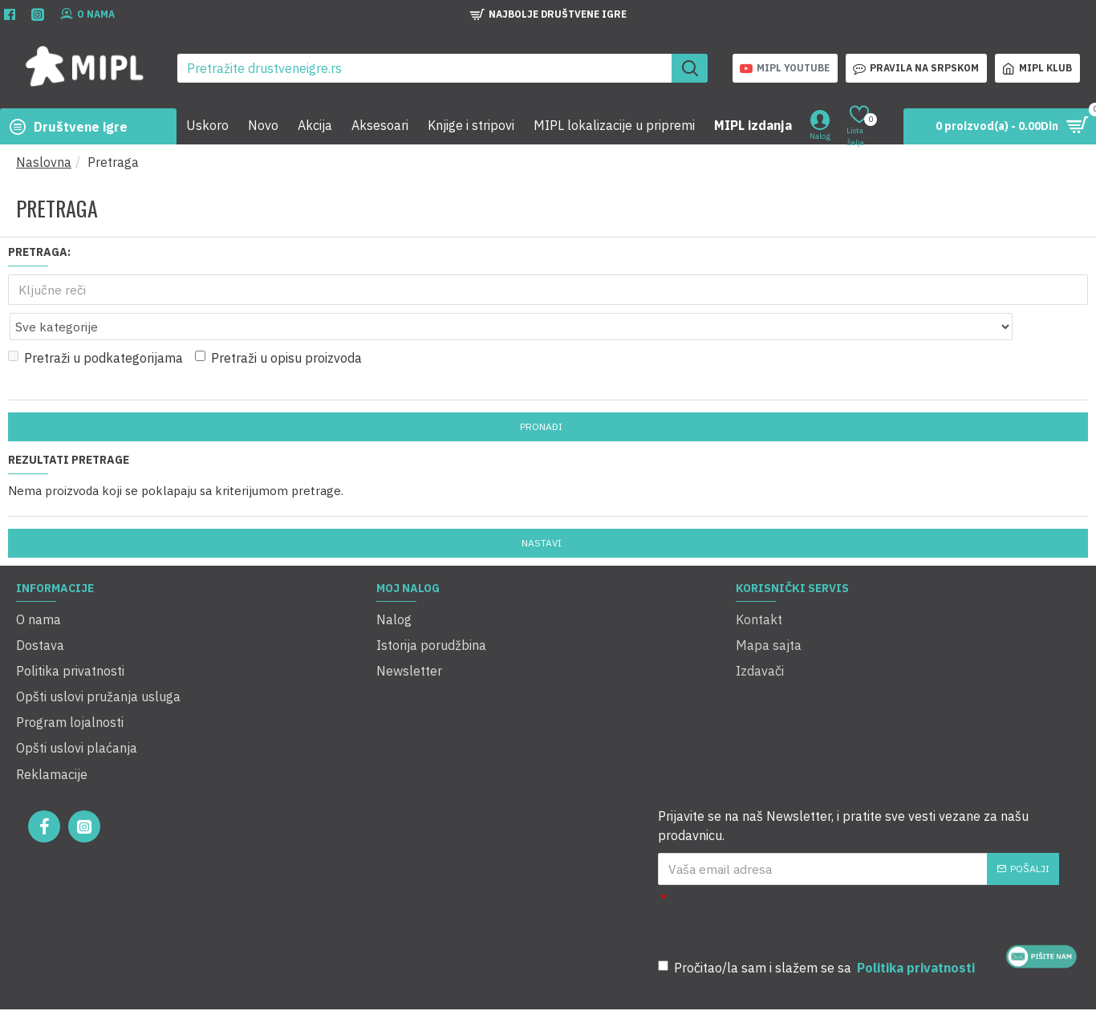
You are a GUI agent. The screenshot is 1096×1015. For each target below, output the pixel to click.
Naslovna (43, 162)
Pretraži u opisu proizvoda (278, 323)
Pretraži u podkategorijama (95, 323)
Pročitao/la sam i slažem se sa (817, 913)
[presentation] (890, 863)
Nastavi (542, 507)
